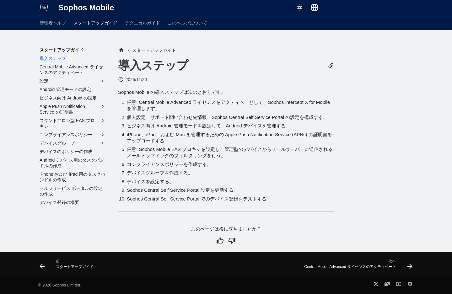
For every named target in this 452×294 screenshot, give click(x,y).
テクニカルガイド (142, 22)
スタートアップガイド (95, 22)
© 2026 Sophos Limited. (59, 285)
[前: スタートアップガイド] (68, 266)
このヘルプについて (187, 22)
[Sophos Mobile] (44, 7)
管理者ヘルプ (53, 22)
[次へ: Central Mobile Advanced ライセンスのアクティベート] (356, 266)
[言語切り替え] (314, 7)
